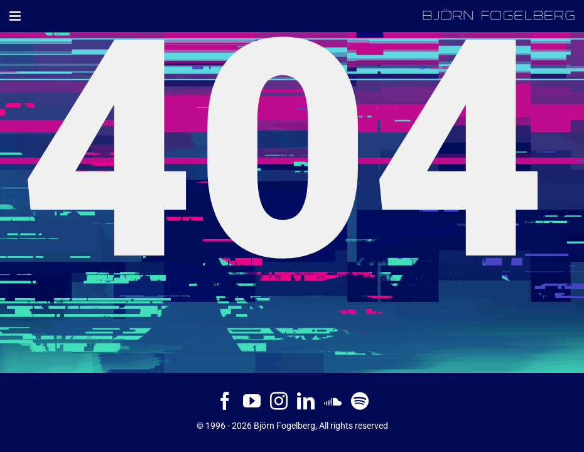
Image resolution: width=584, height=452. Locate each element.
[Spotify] (360, 401)
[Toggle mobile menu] (16, 16)
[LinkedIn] (306, 401)
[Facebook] (225, 401)
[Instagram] (279, 401)
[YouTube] (252, 401)
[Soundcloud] (333, 401)
